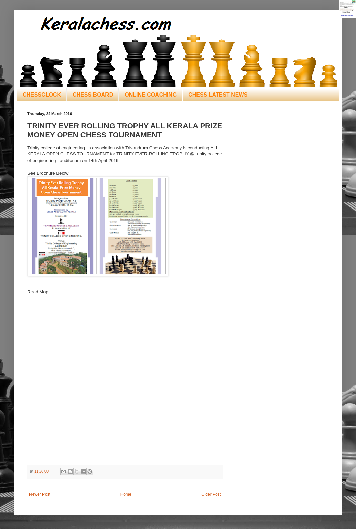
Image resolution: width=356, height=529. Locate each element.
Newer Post (39, 494)
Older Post (211, 494)
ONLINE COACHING (151, 95)
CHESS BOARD (93, 95)
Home (125, 494)
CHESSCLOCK (42, 95)
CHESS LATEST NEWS (217, 95)
